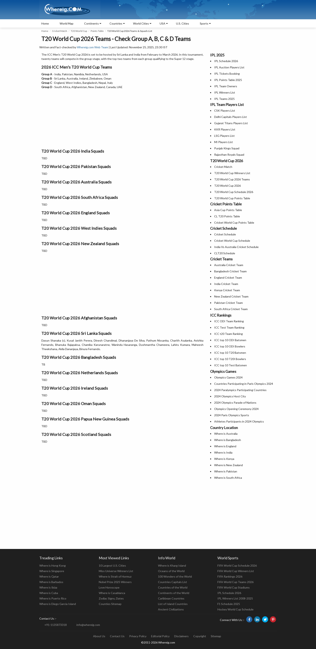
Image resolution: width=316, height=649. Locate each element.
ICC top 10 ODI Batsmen (230, 340)
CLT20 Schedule (224, 253)
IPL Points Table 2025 (228, 80)
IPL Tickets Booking (227, 73)
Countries (116, 23)
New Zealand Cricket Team (231, 296)
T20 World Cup (79, 30)
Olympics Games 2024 (228, 377)
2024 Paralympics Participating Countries (240, 390)
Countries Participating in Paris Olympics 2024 (243, 383)
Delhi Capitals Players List (230, 117)
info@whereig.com (88, 624)
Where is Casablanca (112, 593)
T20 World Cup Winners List (232, 173)
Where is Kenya (224, 458)
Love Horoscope (109, 587)
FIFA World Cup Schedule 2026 (237, 565)
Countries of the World (172, 587)
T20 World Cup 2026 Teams (232, 179)
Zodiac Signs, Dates (111, 598)
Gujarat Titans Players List (231, 123)
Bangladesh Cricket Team (230, 271)
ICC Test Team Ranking (229, 327)
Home (45, 23)
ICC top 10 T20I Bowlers (230, 359)
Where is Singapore (51, 571)
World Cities (141, 23)
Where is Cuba (48, 593)
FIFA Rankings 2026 (229, 576)
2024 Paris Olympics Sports (231, 415)
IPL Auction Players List (229, 67)
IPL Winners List (224, 92)
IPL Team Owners (225, 86)
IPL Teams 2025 (224, 98)
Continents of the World (173, 593)
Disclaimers (181, 636)
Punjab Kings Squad (226, 148)
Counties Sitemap (110, 604)
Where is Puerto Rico (52, 598)
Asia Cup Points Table (228, 210)
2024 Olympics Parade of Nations (235, 402)
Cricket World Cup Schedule (232, 240)
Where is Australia (226, 433)
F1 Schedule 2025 (228, 604)
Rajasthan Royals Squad (229, 154)
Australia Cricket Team (228, 265)
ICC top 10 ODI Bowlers (229, 346)
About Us (99, 636)
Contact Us (117, 636)
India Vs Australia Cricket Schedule (236, 247)
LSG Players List (224, 135)
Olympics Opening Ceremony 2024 (236, 409)
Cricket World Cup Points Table (234, 222)
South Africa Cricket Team (231, 309)
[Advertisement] (122, 117)
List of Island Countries (173, 604)
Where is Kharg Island (172, 565)
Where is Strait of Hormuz (115, 576)
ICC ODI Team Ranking (229, 321)
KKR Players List (224, 129)
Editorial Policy (160, 636)
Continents (91, 23)
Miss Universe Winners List (116, 571)
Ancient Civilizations (171, 609)
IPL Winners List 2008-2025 (235, 598)
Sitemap (216, 636)
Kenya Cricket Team (227, 290)
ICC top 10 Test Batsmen (230, 365)
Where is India (223, 452)
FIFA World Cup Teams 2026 (235, 582)
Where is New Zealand (228, 465)
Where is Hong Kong (52, 565)
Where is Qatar (49, 576)
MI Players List (223, 142)
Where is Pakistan (225, 471)
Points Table (97, 30)
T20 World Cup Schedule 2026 (233, 192)
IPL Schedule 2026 (226, 61)
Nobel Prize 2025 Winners (115, 582)
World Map (66, 23)
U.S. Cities (182, 23)
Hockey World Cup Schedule (235, 609)
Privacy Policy (137, 636)
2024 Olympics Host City (230, 396)
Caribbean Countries (171, 598)
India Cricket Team (226, 284)
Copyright (199, 636)
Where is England (225, 446)
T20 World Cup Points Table (232, 198)
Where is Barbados (51, 582)
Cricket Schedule (225, 234)
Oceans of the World (171, 571)
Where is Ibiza (48, 587)
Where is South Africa (228, 477)
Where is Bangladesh (227, 440)
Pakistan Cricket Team (228, 302)
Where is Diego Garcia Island (57, 604)
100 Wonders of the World (175, 576)
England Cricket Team (228, 277)
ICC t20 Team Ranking (228, 333)
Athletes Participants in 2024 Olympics (239, 421)
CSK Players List (224, 110)
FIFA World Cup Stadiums (233, 587)
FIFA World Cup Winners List (235, 571)
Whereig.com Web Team (92, 47)
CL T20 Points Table (227, 216)
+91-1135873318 (55, 624)
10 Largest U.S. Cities (112, 565)
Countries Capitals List (172, 582)
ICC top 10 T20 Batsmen (230, 352)
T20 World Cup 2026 (227, 185)
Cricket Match (59, 30)
